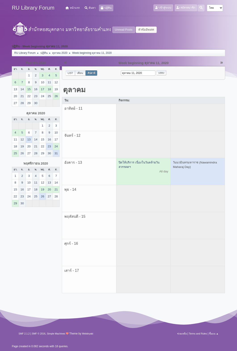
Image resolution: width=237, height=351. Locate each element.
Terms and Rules (198, 333)
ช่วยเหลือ (182, 333)
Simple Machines (56, 333)
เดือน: (80, 73)
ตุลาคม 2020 (35, 113)
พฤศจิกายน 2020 (35, 163)
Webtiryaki (87, 333)
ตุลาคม (74, 90)
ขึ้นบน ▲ (213, 333)
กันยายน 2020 (35, 63)
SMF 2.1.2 (24, 333)
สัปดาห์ (91, 73)
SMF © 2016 (39, 333)
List (70, 73)
